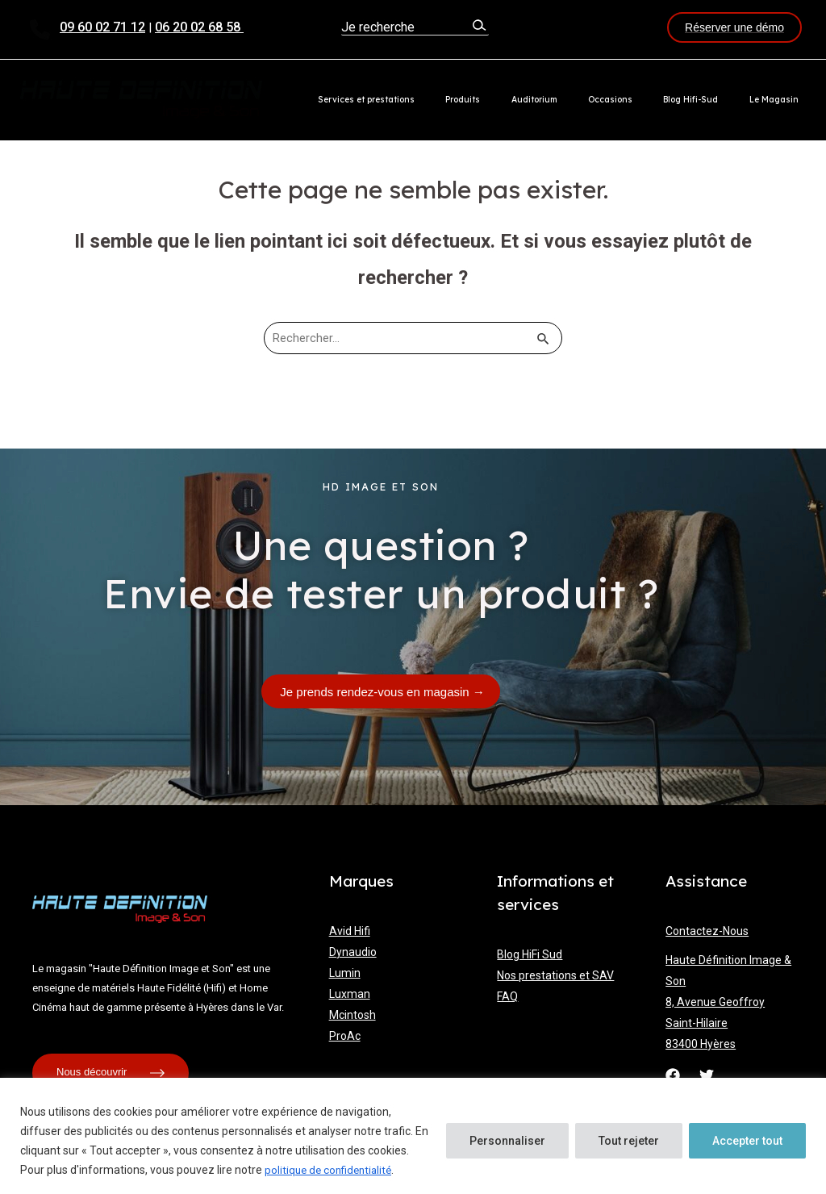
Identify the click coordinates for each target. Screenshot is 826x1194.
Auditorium (584, 99)
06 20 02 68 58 (199, 27)
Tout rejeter (629, 1141)
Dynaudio (353, 950)
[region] (413, 1136)
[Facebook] (672, 1074)
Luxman (349, 992)
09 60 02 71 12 (102, 27)
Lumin (345, 971)
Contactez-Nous (707, 929)
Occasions (646, 99)
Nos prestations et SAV (555, 973)
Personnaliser (507, 1141)
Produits (528, 99)
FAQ (507, 994)
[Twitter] (706, 1074)
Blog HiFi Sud (529, 952)
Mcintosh (352, 1013)
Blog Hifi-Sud (712, 99)
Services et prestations (445, 99)
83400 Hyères (700, 1042)
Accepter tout (747, 1141)
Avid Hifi (349, 929)
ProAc (345, 1034)
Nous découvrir (110, 1071)
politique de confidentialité (331, 1170)
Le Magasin (781, 99)
